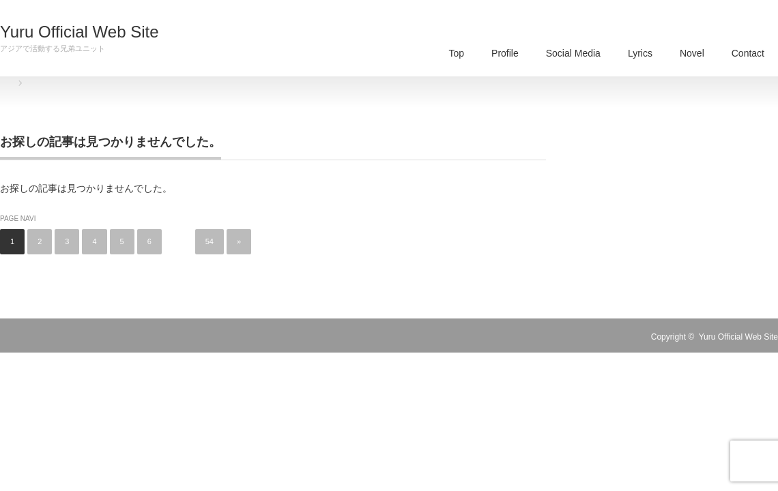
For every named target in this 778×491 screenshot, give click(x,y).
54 (209, 241)
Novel (692, 53)
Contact (748, 53)
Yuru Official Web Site (79, 32)
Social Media (573, 53)
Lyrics (640, 53)
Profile (505, 53)
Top (456, 53)
